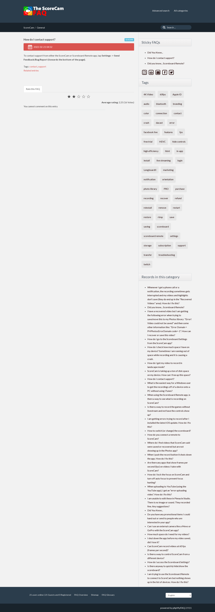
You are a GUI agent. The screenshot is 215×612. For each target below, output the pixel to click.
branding (177, 103)
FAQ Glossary (108, 595)
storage (147, 245)
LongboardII (150, 169)
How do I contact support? (160, 57)
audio (146, 103)
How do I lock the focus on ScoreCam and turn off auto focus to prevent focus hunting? (168, 478)
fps (181, 132)
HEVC (162, 141)
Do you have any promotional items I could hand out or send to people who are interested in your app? (168, 518)
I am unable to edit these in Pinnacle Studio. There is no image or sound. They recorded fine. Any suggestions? (168, 502)
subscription (164, 245)
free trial (148, 141)
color (146, 113)
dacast (159, 122)
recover (164, 198)
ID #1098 (129, 39)
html (167, 151)
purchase (179, 188)
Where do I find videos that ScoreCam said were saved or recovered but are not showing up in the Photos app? (168, 446)
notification (149, 179)
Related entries (31, 70)
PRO (166, 188)
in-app (180, 151)
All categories (181, 10)
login (179, 160)
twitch (147, 264)
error (172, 122)
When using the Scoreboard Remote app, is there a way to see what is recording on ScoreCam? (168, 398)
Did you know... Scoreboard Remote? (165, 63)
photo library (150, 188)
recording (149, 198)
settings (174, 236)
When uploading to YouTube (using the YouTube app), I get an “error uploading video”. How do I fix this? (167, 490)
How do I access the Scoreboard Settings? (168, 562)
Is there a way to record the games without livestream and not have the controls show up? (168, 410)
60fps (163, 94)
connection (161, 113)
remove (162, 207)
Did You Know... (155, 52)
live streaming (163, 160)
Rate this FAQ (33, 88)
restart (176, 207)
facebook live (151, 132)
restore (147, 217)
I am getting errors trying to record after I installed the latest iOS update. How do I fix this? (169, 422)
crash (146, 122)
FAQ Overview (81, 595)
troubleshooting (167, 254)
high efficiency (151, 151)
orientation (167, 179)
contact (33, 66)
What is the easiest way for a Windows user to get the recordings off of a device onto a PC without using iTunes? (169, 386)
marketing (168, 169)
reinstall (148, 207)
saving (147, 226)
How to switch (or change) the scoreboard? (169, 430)
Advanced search (160, 10)
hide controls (179, 141)
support (42, 66)
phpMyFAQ (179, 607)
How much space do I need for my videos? (168, 534)
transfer (148, 254)
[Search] (163, 27)
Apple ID (177, 94)
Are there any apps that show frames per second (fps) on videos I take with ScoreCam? (167, 466)
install (147, 160)
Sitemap (95, 595)
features (168, 132)
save (172, 217)
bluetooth (161, 103)
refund (178, 198)
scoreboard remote (153, 236)
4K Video (148, 94)
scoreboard (163, 226)
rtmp (160, 217)
